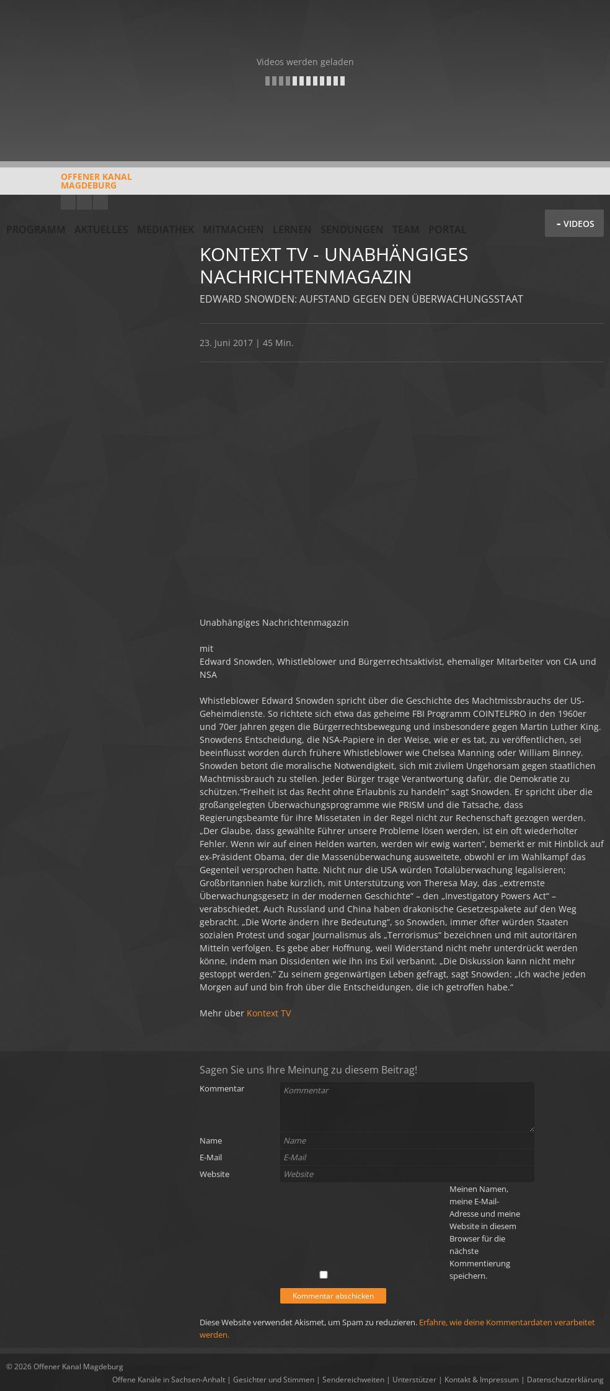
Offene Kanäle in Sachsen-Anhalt (168, 1379)
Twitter (100, 202)
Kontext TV (269, 1013)
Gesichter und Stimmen (273, 1379)
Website (214, 1174)
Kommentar (222, 1088)
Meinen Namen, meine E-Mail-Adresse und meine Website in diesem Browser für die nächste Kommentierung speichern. (484, 1232)
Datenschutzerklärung (565, 1379)
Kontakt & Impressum (481, 1379)
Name (211, 1140)
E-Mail (211, 1157)
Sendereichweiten (353, 1379)
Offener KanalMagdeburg (69, 185)
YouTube (68, 202)
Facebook (84, 202)
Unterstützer (414, 1379)
